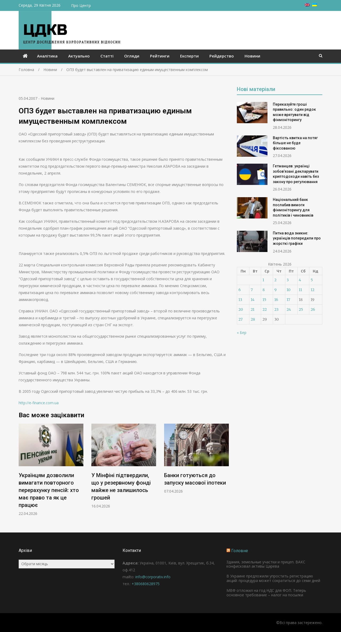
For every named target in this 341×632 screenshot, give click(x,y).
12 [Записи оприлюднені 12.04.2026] (312, 289)
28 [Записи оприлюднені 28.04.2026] (253, 319)
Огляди (131, 56)
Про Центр (81, 5)
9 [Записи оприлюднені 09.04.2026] (275, 289)
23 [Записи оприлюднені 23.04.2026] (276, 309)
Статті (106, 56)
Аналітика (47, 56)
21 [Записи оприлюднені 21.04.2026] (252, 309)
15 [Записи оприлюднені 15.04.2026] (264, 299)
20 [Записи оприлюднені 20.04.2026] (240, 309)
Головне (239, 550)
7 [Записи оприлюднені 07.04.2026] (252, 289)
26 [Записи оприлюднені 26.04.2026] (313, 309)
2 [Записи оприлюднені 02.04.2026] (275, 280)
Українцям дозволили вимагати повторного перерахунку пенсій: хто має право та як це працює (49, 490)
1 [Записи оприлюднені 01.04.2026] (263, 280)
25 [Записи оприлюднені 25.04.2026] (301, 309)
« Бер (241, 332)
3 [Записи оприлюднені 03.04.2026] (288, 280)
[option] (51, 470)
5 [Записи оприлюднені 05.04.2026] (312, 280)
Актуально (79, 56)
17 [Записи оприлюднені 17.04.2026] (288, 299)
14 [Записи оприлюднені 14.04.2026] (252, 299)
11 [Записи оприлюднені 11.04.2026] (300, 289)
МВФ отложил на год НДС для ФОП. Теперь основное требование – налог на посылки (266, 592)
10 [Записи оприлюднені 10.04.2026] (289, 289)
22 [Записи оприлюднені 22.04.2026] (264, 309)
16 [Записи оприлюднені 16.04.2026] (276, 299)
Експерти (189, 56)
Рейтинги (159, 56)
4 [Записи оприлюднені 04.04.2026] (300, 280)
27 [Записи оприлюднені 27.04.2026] (240, 319)
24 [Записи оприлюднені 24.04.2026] (289, 309)
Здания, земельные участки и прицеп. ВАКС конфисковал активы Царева (265, 564)
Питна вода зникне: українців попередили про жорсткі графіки (297, 238)
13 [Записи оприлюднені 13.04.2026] (240, 299)
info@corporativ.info (152, 576)
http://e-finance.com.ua (39, 402)
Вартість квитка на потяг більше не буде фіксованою (295, 143)
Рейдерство (221, 56)
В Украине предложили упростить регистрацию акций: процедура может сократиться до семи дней (273, 578)
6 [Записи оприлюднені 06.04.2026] (239, 289)
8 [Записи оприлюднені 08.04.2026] (263, 289)
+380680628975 (146, 583)
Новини (252, 56)
